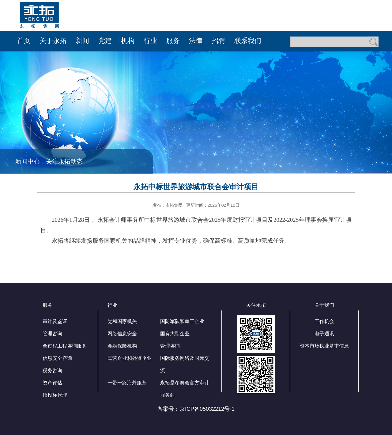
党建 (105, 40)
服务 (173, 40)
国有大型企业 (175, 333)
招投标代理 (55, 395)
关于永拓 (53, 40)
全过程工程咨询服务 (65, 345)
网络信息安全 (122, 333)
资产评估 (52, 382)
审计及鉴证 (55, 321)
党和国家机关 (122, 321)
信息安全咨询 (57, 358)
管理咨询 (52, 333)
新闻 (82, 40)
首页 (23, 40)
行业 (150, 40)
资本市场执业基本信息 (324, 345)
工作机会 (324, 321)
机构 (127, 40)
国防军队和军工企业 (182, 321)
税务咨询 (52, 370)
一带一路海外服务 (127, 382)
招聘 (218, 40)
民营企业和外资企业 (129, 358)
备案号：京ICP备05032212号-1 (196, 409)
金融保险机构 (122, 345)
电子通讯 (324, 333)
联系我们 (247, 40)
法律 (195, 40)
